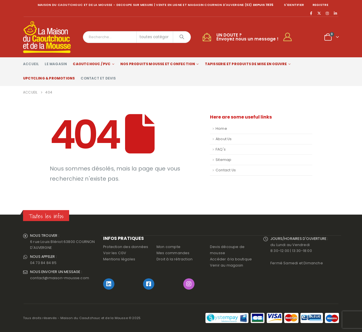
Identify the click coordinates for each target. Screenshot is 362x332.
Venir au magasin (226, 265)
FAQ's (221, 149)
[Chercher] (182, 37)
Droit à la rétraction (175, 259)
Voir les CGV (114, 253)
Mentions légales (119, 259)
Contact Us (226, 170)
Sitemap (223, 159)
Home (221, 128)
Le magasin (56, 64)
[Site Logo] (47, 37)
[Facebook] (311, 13)
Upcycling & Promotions (49, 78)
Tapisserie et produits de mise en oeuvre (246, 64)
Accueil (31, 64)
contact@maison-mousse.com (59, 278)
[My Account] (289, 37)
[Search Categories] (155, 37)
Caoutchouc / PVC (91, 64)
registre (320, 5)
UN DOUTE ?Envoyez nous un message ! (247, 37)
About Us (224, 139)
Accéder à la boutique (231, 259)
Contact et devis (98, 78)
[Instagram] (327, 13)
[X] (319, 13)
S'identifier (294, 5)
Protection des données (125, 246)
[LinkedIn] (335, 13)
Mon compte (168, 246)
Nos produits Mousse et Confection (157, 64)
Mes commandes (173, 253)
